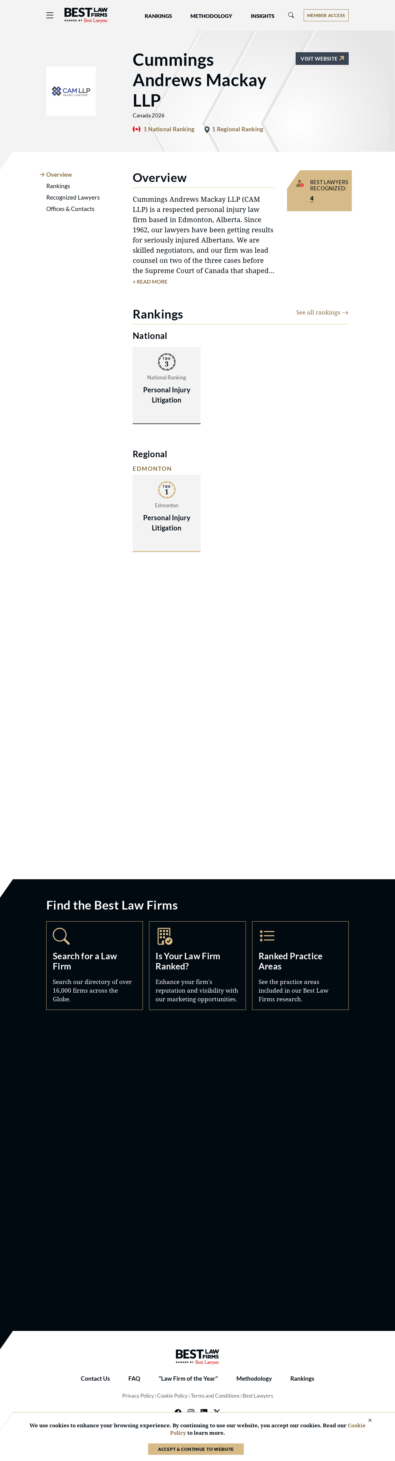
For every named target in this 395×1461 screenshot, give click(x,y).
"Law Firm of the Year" (188, 1378)
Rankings (302, 1378)
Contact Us (95, 1378)
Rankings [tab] (58, 186)
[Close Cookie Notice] (366, 1420)
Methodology (254, 1378)
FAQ (134, 1378)
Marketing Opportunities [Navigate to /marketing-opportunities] (197, 966)
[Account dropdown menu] (326, 15)
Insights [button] (262, 16)
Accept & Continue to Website (196, 1449)
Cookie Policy (172, 1396)
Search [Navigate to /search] (95, 966)
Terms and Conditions (215, 1396)
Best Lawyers (258, 1396)
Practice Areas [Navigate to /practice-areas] (300, 966)
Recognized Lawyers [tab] (73, 197)
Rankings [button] (158, 16)
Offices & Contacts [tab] (70, 208)
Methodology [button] (211, 16)
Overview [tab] (59, 174)
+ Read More (150, 282)
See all (322, 312)
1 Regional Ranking (237, 129)
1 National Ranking (168, 129)
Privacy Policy (138, 1396)
